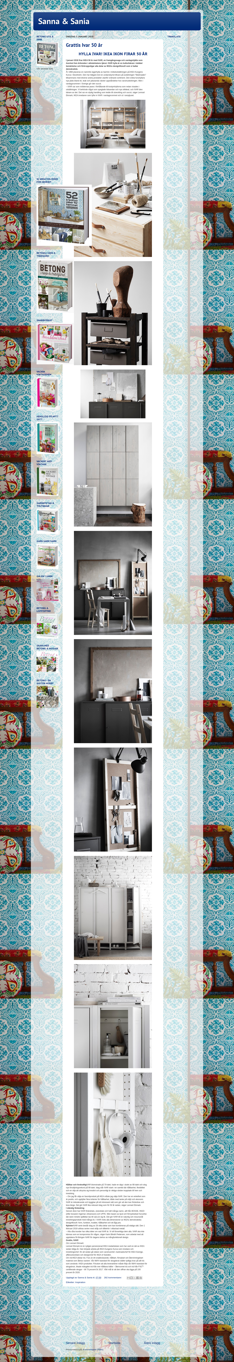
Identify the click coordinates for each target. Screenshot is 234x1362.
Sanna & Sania (64, 21)
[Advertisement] (113, 1313)
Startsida (114, 1343)
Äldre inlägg (152, 1343)
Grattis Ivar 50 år (84, 45)
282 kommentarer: (113, 1277)
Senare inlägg (75, 1343)
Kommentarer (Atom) (93, 1349)
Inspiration (80, 1282)
